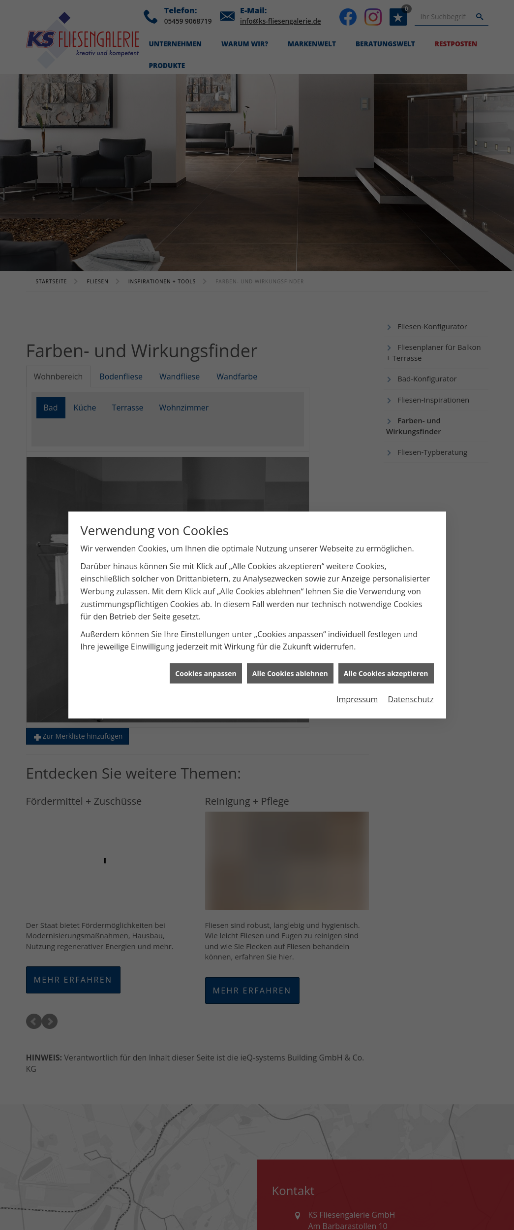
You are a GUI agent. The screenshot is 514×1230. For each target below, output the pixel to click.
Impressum (357, 699)
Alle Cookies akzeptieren (386, 673)
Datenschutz (410, 699)
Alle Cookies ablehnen (290, 673)
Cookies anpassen (205, 673)
